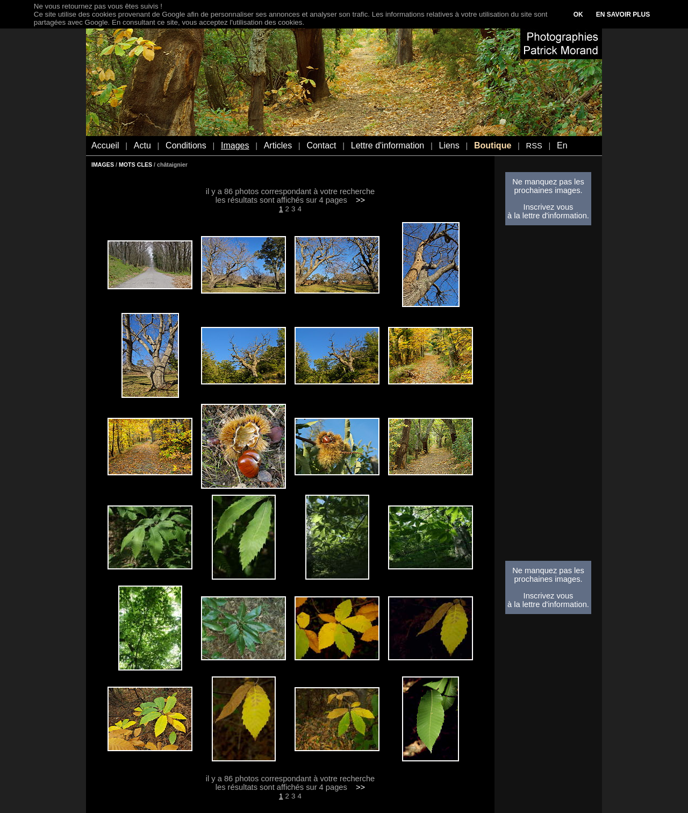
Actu (142, 145)
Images (235, 145)
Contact (321, 145)
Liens (449, 145)
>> (360, 200)
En (562, 145)
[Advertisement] (548, 396)
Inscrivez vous (549, 207)
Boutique (492, 145)
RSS (534, 145)
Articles (278, 145)
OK (578, 14)
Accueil (105, 145)
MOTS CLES (135, 164)
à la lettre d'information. (548, 215)
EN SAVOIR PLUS (623, 14)
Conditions (186, 145)
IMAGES (102, 164)
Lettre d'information (387, 145)
